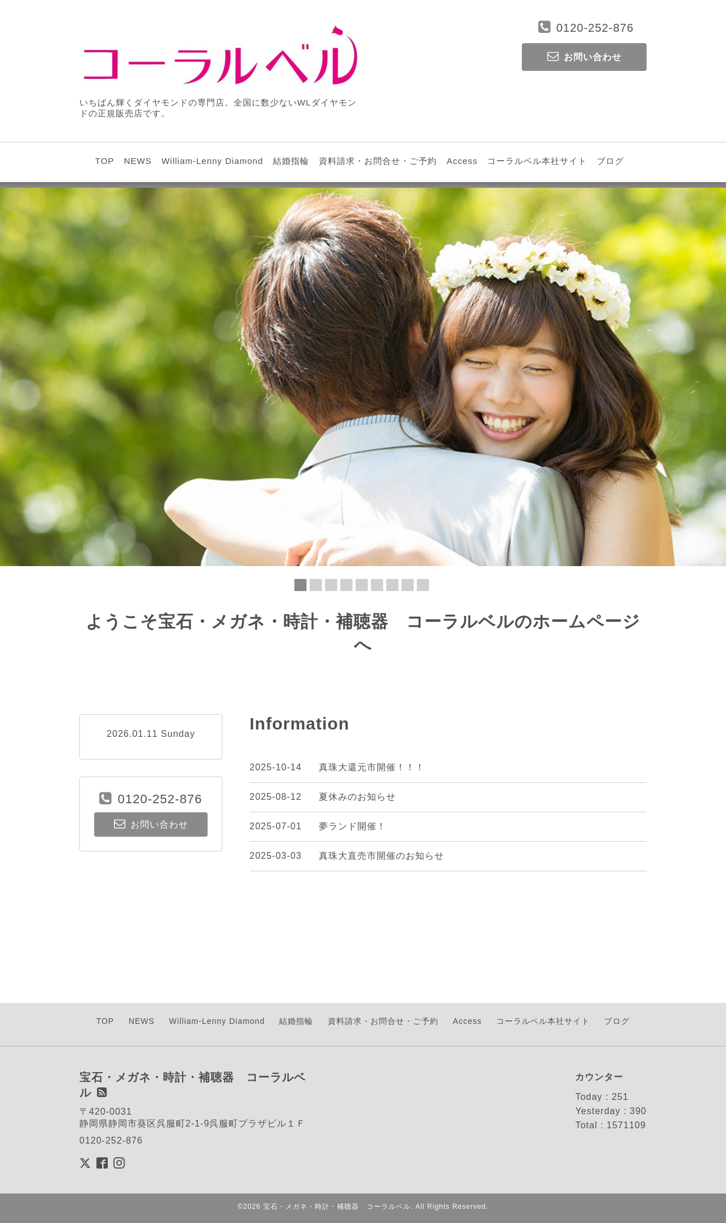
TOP (105, 161)
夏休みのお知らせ (357, 797)
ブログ (610, 161)
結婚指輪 (291, 161)
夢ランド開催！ (352, 826)
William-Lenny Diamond (212, 161)
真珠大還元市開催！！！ (372, 767)
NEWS (137, 161)
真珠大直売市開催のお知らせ (381, 856)
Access (462, 161)
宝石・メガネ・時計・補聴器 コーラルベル (337, 1207)
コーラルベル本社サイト (537, 161)
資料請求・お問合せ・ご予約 (378, 161)
